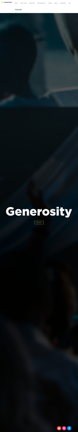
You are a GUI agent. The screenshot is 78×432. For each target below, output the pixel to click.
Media (56, 3)
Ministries (32, 3)
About (16, 3)
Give (70, 3)
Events (50, 3)
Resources (63, 3)
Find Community (41, 3)
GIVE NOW (39, 222)
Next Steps (24, 3)
